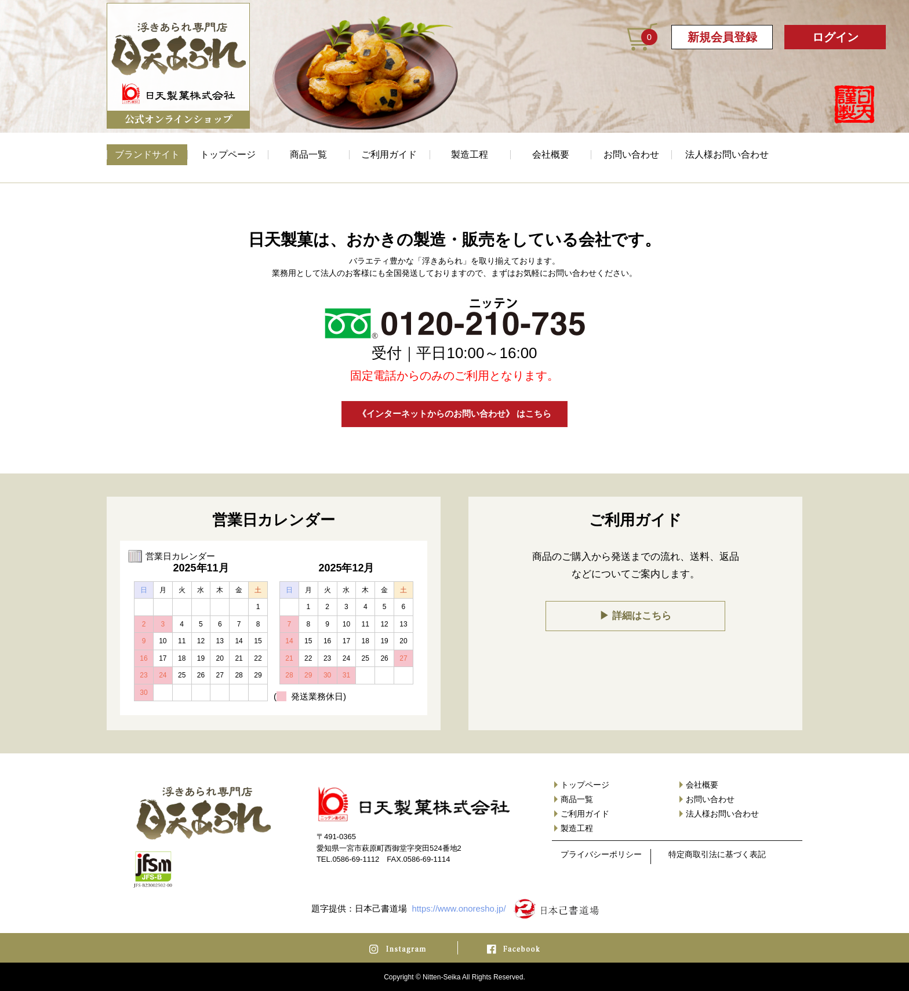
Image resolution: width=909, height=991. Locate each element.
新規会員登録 (722, 37)
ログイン (835, 37)
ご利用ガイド (389, 154)
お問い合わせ (631, 154)
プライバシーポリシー (601, 854)
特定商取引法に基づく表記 (717, 854)
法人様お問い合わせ (727, 154)
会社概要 (550, 154)
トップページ (228, 154)
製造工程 (469, 154)
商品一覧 (308, 154)
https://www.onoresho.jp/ (459, 908)
